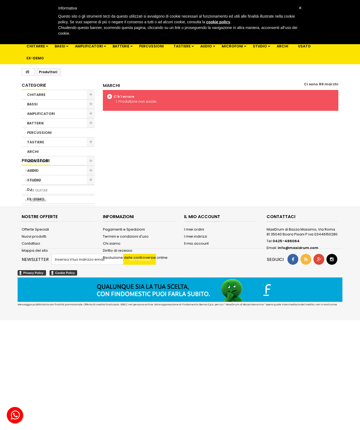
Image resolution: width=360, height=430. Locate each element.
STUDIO (260, 46)
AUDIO (206, 46)
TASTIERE (182, 46)
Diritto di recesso (117, 343)
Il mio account (196, 336)
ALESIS (35, 242)
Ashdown (37, 262)
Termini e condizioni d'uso (126, 329)
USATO (304, 46)
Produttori (36, 222)
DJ (29, 189)
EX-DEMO (35, 58)
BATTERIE (121, 46)
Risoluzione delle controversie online (135, 350)
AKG (33, 232)
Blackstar (37, 272)
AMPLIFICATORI (89, 46)
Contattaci (31, 336)
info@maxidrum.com (298, 341)
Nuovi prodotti (34, 329)
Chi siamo (111, 336)
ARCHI (282, 46)
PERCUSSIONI (151, 46)
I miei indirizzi (195, 329)
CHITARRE (36, 46)
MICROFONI (232, 46)
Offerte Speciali (35, 322)
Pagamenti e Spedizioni (124, 322)
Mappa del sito (35, 343)
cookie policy (218, 22)
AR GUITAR (38, 252)
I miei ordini (194, 322)
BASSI (60, 46)
